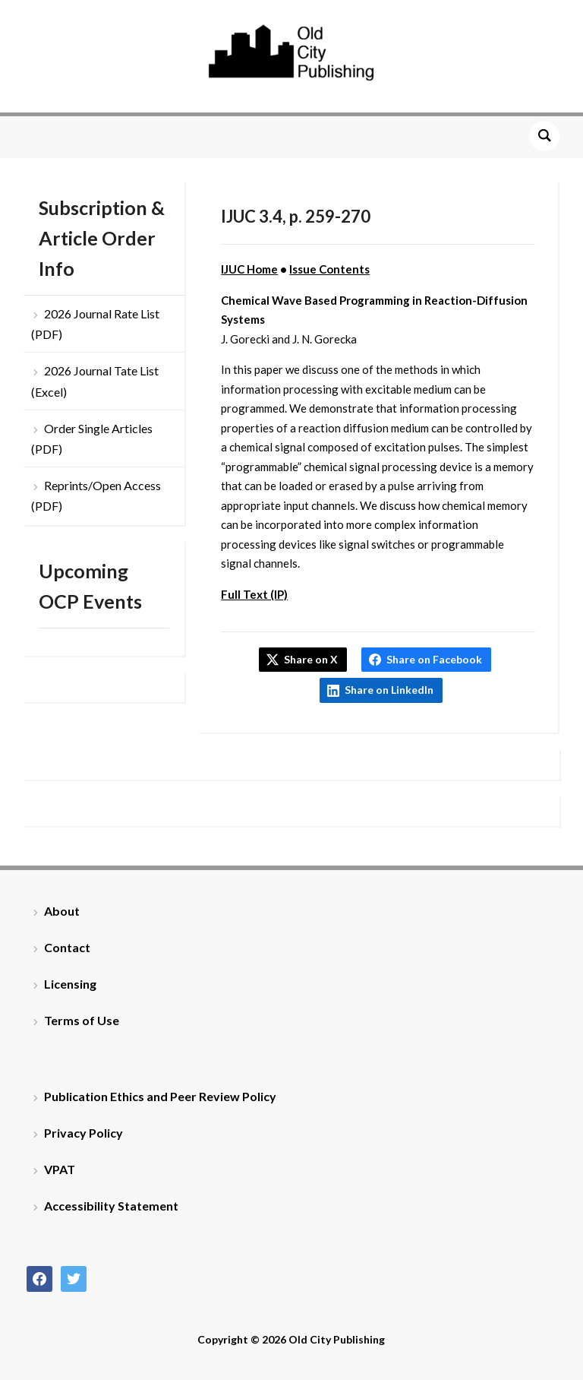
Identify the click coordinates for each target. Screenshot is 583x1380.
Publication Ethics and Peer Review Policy (160, 1096)
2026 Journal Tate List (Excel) (95, 380)
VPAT (59, 1169)
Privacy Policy (83, 1132)
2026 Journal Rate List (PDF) (95, 323)
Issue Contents (329, 269)
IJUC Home (249, 269)
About (62, 911)
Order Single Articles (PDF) (92, 438)
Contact (67, 947)
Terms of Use (81, 1020)
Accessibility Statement (111, 1205)
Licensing (70, 983)
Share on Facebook (434, 659)
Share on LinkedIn (389, 689)
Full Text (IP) (254, 594)
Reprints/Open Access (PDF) (96, 495)
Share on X (311, 659)
